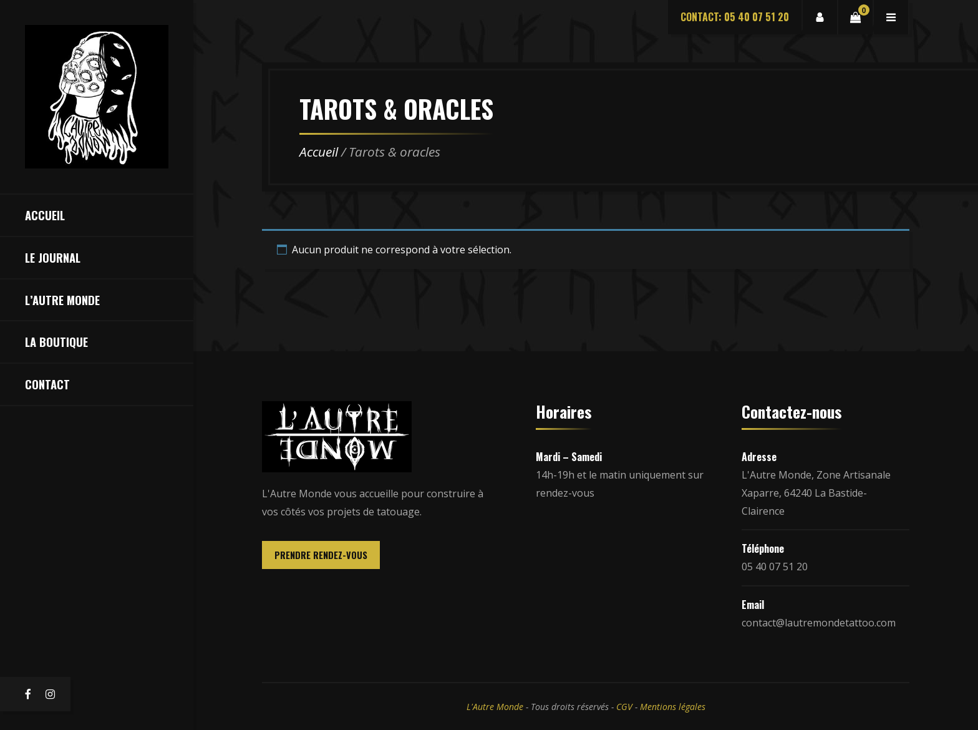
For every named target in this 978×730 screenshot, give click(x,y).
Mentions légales (672, 707)
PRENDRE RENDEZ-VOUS (320, 555)
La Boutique (56, 341)
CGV (624, 707)
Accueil (45, 215)
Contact (47, 384)
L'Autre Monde (495, 707)
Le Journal (52, 257)
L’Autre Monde (62, 299)
